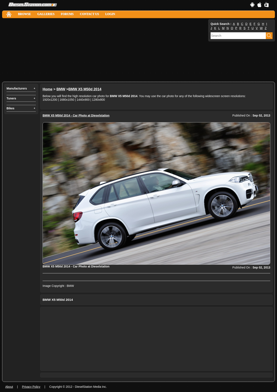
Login (110, 14)
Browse (24, 14)
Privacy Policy (31, 386)
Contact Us (89, 14)
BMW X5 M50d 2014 (84, 89)
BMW (60, 89)
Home (47, 89)
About (9, 386)
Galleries (45, 14)
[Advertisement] (104, 50)
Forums (67, 14)
